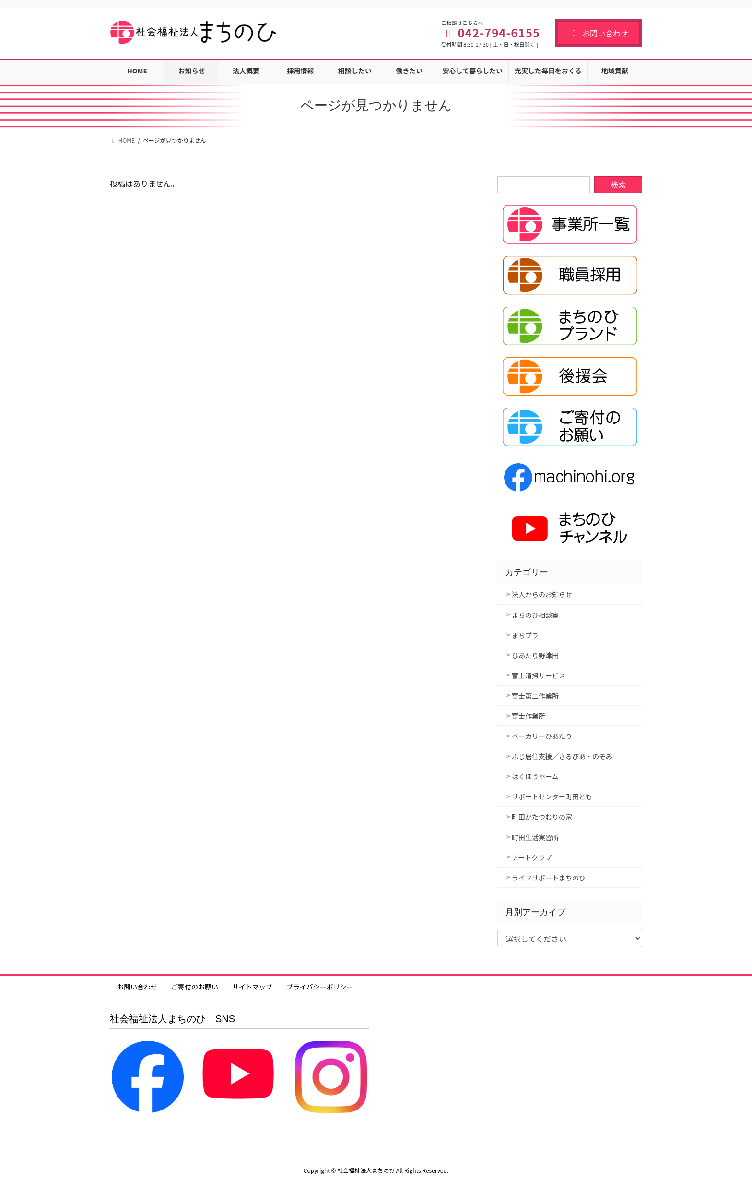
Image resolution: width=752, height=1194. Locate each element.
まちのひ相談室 (535, 615)
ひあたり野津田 (535, 655)
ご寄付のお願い (194, 986)
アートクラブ (532, 857)
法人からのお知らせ (542, 594)
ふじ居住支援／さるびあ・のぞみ (562, 756)
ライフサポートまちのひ (549, 877)
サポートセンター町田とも (552, 796)
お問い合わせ (598, 33)
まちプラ (525, 635)
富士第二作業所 (535, 695)
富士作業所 (528, 716)
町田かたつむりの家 (542, 816)
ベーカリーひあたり (542, 736)
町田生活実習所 (535, 837)
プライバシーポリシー (319, 986)
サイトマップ (252, 986)
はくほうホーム (535, 776)
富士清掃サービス (538, 675)
